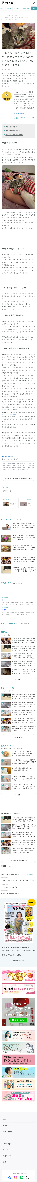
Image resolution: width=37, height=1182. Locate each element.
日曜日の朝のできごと (13, 131)
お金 (18, 1119)
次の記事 (30, 499)
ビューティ (18, 1138)
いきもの (14, 15)
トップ (3, 15)
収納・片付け (18, 1132)
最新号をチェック (18, 961)
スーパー (16, 8)
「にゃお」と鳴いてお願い (14, 135)
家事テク (18, 1125)
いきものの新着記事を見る (18, 860)
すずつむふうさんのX (9, 414)
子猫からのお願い (11, 127)
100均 (9, 8)
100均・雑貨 (18, 1144)
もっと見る (18, 680)
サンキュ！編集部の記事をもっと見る (18, 478)
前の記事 (6, 499)
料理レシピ (26, 8)
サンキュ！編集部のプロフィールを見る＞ (24, 118)
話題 (34, 8)
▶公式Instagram (19, 114)
